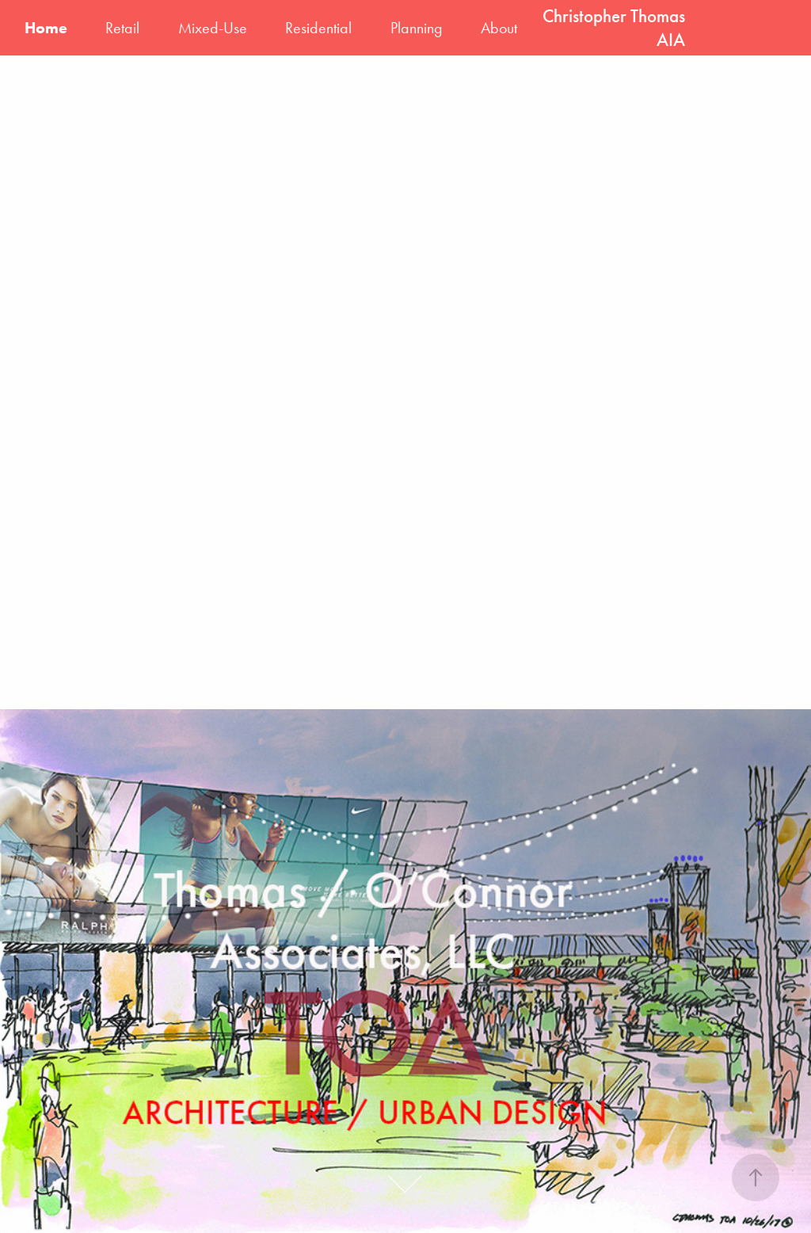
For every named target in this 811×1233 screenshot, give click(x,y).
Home (46, 27)
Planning (416, 27)
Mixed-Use (212, 27)
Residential (318, 27)
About (499, 27)
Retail (122, 27)
